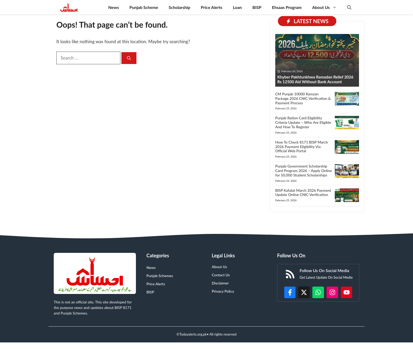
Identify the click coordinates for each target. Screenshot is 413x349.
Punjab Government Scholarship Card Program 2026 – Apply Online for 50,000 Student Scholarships (303, 170)
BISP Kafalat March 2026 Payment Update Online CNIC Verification (303, 192)
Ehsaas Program (287, 7)
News (113, 7)
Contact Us (221, 275)
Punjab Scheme (143, 7)
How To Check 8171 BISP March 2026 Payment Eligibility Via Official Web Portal (301, 146)
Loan (237, 7)
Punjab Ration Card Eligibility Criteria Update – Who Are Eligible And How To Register (303, 122)
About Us (327, 7)
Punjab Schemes (159, 275)
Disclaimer (220, 283)
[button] (349, 7)
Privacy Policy (223, 291)
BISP (256, 7)
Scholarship (179, 7)
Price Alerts (211, 7)
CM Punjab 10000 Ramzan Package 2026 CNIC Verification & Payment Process (303, 98)
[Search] (128, 58)
